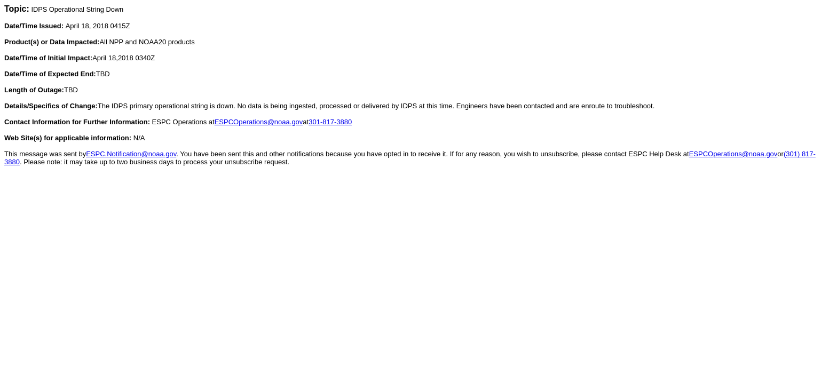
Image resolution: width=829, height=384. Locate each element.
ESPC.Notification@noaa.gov (131, 154)
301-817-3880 (330, 122)
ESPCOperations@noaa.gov (259, 122)
